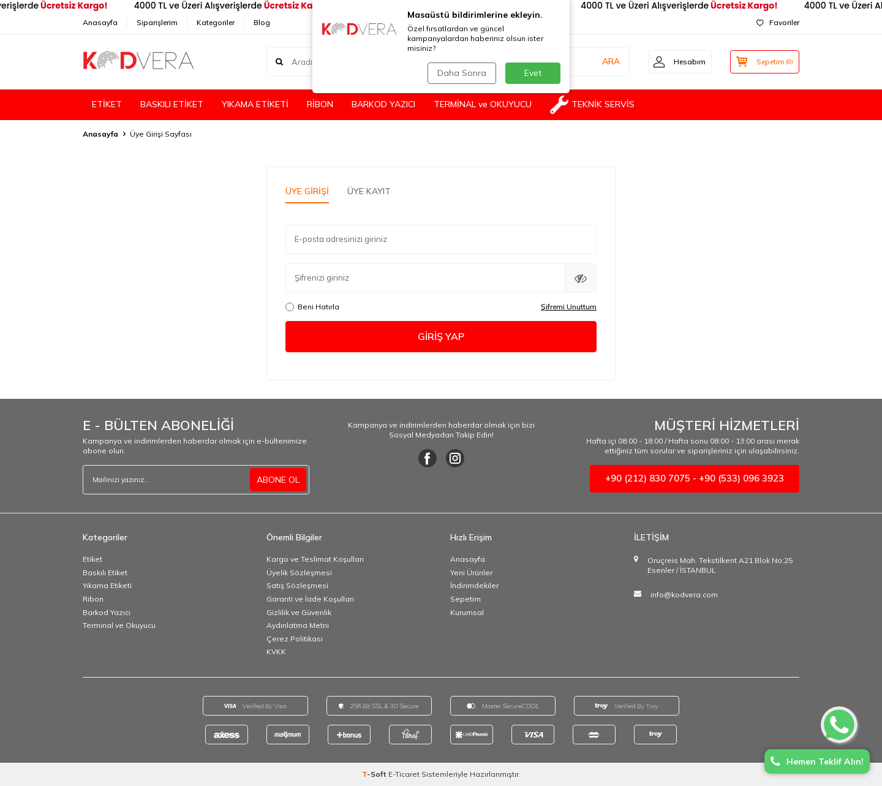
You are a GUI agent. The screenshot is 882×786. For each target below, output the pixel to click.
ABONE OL (278, 479)
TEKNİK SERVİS (592, 105)
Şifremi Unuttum (569, 306)
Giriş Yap (441, 336)
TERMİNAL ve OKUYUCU (483, 104)
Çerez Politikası (294, 638)
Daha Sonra (461, 72)
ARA (608, 61)
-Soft (375, 774)
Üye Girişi (307, 191)
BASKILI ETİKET (171, 104)
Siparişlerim (157, 22)
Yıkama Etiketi (107, 585)
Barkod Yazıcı (106, 612)
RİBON (320, 104)
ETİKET (107, 104)
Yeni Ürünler (471, 572)
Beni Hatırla (312, 306)
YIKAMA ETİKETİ (255, 104)
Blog (262, 22)
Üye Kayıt (369, 191)
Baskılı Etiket (105, 572)
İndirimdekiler (474, 585)
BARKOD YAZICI (383, 104)
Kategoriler (216, 22)
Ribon (93, 598)
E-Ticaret (404, 774)
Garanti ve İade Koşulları (310, 598)
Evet (532, 72)
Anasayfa (100, 22)
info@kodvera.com (684, 594)
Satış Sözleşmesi (297, 585)
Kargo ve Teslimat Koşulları (315, 559)
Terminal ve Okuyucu (119, 625)
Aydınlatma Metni (297, 625)
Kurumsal (467, 612)
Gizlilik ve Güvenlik (298, 612)
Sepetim (465, 598)
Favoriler (777, 22)
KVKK (276, 651)
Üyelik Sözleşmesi (299, 572)
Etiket (92, 559)
